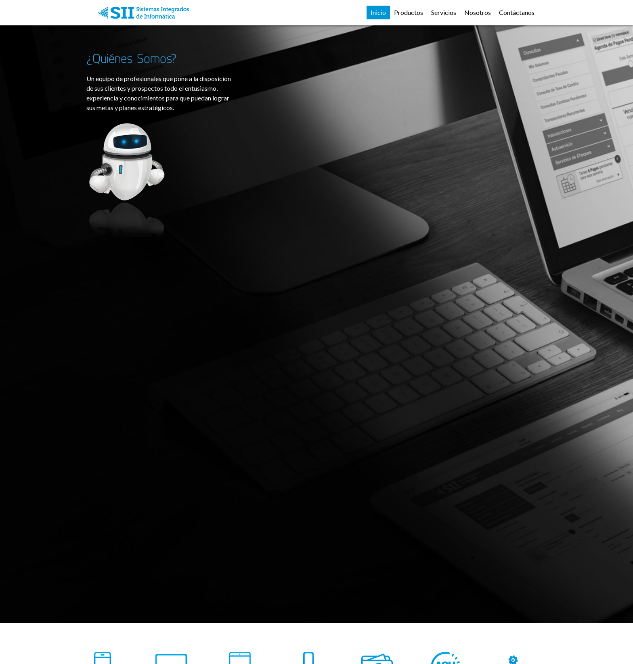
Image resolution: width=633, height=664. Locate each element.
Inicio (378, 12)
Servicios (443, 12)
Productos (408, 12)
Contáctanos (516, 12)
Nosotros (477, 12)
